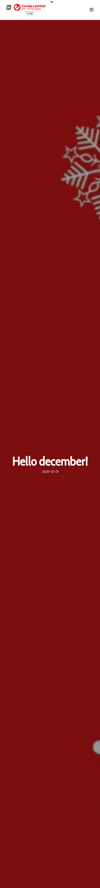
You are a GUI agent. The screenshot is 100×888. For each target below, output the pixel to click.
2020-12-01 (50, 472)
